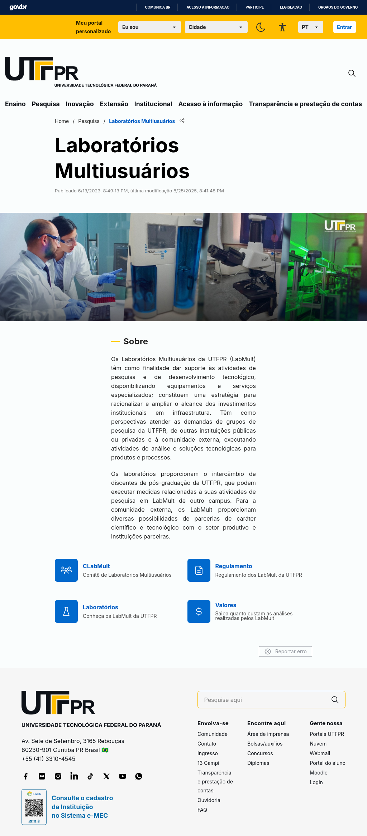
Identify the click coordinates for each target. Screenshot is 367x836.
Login (316, 782)
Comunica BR (158, 7)
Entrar (344, 27)
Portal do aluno (327, 763)
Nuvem (318, 744)
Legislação (291, 7)
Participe (255, 7)
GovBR (18, 7)
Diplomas (258, 763)
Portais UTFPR (327, 734)
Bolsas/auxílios (264, 744)
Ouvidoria (208, 800)
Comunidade (212, 734)
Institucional (153, 104)
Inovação (80, 104)
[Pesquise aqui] (264, 700)
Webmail (320, 753)
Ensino (15, 104)
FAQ (202, 810)
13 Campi (208, 763)
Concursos (260, 753)
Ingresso (207, 753)
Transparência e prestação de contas (305, 104)
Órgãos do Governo (338, 7)
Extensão (114, 104)
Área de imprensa (268, 734)
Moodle (319, 772)
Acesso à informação (207, 7)
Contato (206, 744)
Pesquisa (46, 104)
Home (62, 121)
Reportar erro (285, 651)
